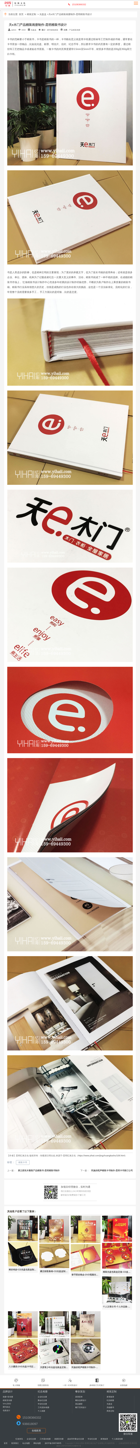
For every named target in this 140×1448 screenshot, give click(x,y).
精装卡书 (22, 1162)
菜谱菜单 (79, 1397)
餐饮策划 (80, 1391)
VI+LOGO (7, 1404)
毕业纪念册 (42, 1404)
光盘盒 (42, 14)
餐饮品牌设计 (80, 1400)
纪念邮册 (110, 1400)
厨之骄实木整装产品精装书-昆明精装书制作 (38, 1170)
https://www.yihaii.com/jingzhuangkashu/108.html (101, 1155)
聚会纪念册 (42, 1400)
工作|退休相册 (43, 1407)
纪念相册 (43, 1391)
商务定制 (110, 1411)
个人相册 (41, 1411)
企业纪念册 (42, 1397)
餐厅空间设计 (80, 1407)
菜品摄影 (79, 1404)
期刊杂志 (6, 1407)
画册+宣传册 (8, 1397)
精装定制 (31, 14)
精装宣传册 (7, 1400)
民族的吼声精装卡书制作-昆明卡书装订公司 (112, 1170)
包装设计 (6, 1410)
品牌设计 (8, 1391)
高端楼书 (110, 1407)
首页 (21, 14)
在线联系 (36, 1430)
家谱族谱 (110, 1397)
